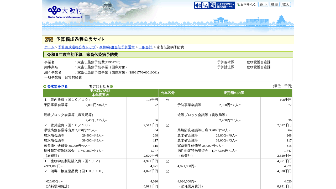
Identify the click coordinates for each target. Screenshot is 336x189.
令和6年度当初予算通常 (117, 47)
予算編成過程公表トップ (77, 47)
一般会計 (146, 47)
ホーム (49, 47)
